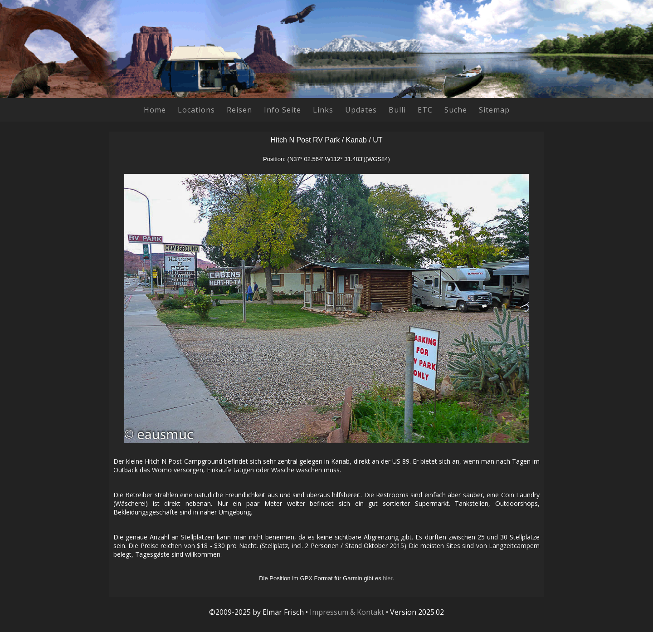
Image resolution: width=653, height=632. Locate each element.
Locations (196, 110)
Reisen (239, 110)
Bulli (397, 110)
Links (323, 110)
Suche (455, 110)
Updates (361, 110)
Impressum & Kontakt (347, 612)
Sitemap (494, 110)
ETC (425, 110)
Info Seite (282, 110)
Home (155, 110)
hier (387, 578)
